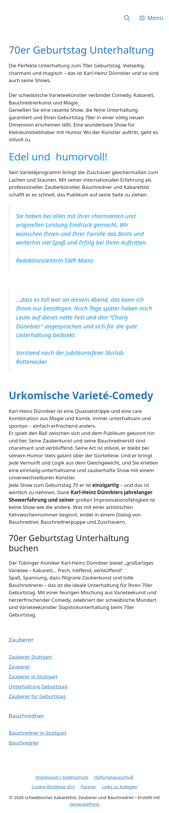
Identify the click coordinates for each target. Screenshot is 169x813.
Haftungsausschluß (114, 777)
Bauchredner (24, 742)
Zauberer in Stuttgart (33, 676)
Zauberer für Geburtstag (37, 696)
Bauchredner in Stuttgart (37, 732)
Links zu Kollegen (119, 786)
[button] (126, 18)
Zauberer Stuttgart (30, 656)
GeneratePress (84, 804)
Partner (88, 786)
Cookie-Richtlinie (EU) (53, 786)
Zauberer (19, 666)
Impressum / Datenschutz (61, 777)
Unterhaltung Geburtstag (38, 686)
